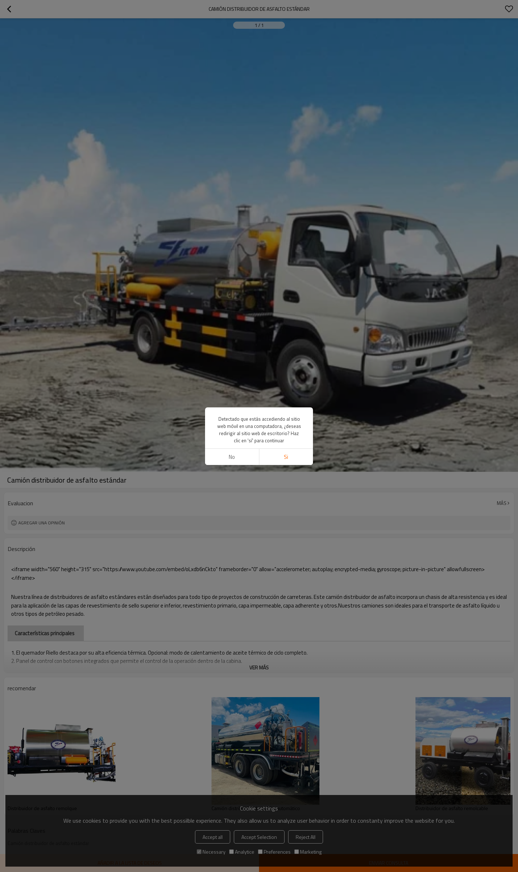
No (232, 176)
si (286, 176)
